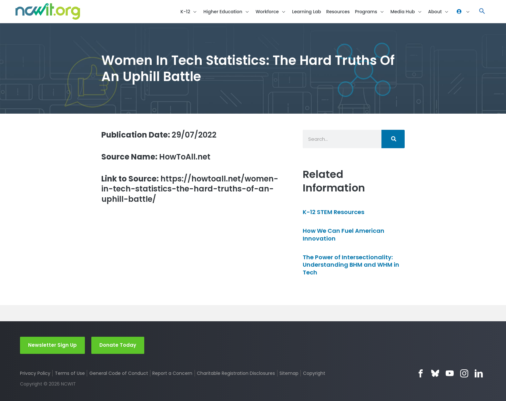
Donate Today (117, 345)
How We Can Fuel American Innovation (343, 234)
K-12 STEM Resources (333, 212)
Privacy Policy (35, 373)
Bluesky (435, 373)
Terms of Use (70, 373)
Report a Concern (172, 373)
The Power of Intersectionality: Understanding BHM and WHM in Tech (351, 264)
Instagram (464, 373)
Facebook (421, 373)
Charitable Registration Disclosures (236, 373)
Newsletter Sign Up (52, 345)
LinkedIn (479, 373)
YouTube (450, 373)
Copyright (314, 373)
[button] (189, 11)
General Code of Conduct (118, 373)
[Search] (393, 139)
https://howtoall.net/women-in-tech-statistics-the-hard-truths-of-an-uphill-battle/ (189, 189)
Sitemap (289, 373)
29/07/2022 (159, 134)
